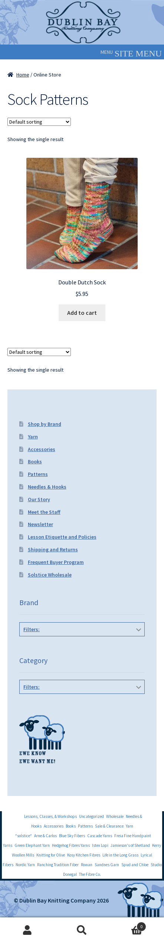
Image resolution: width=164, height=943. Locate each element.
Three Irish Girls (80, 646)
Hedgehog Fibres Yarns (71, 845)
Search (82, 930)
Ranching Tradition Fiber (58, 864)
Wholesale (115, 816)
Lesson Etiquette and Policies (62, 537)
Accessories (41, 449)
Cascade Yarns (99, 835)
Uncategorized (91, 816)
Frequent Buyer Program (56, 562)
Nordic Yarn (25, 864)
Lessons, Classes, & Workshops (50, 816)
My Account (27, 930)
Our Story (39, 499)
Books (35, 461)
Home (22, 74)
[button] (107, 52)
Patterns (38, 474)
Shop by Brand (44, 424)
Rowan (86, 864)
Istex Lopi (100, 845)
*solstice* (23, 835)
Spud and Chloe (134, 864)
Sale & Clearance (109, 826)
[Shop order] (39, 122)
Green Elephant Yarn (32, 845)
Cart (128, 924)
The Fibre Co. (90, 874)
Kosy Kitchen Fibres (83, 855)
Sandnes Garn (107, 864)
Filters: (31, 629)
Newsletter (40, 524)
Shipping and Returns (53, 549)
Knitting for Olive (50, 855)
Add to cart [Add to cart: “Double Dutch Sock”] (82, 312)
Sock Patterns (82, 703)
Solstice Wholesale (50, 574)
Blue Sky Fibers (72, 835)
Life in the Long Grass (120, 855)
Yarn (33, 436)
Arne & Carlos (45, 835)
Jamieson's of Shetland (130, 845)
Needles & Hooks (47, 486)
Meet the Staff (44, 512)
